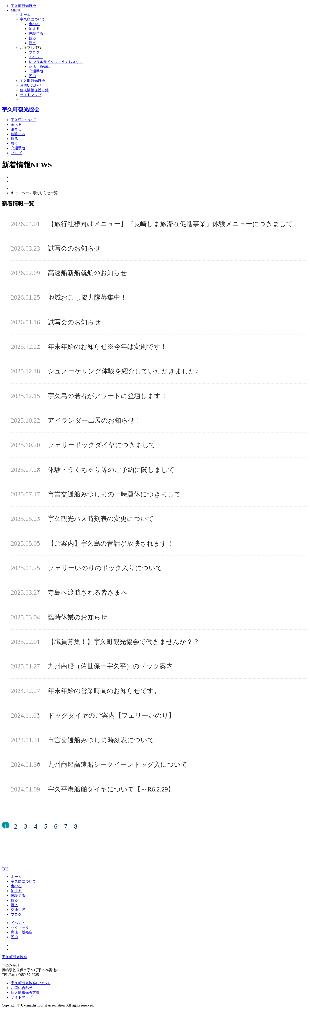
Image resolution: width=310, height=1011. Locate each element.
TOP (5, 869)
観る (32, 38)
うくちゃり (20, 927)
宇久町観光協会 (23, 6)
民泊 (32, 76)
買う (32, 43)
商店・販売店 (39, 66)
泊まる (34, 29)
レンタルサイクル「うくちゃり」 (56, 62)
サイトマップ (21, 997)
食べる (34, 24)
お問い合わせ (21, 988)
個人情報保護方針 (25, 992)
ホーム (16, 877)
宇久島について (23, 120)
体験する (36, 33)
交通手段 (36, 71)
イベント (36, 57)
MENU (16, 10)
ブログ (34, 52)
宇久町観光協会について (30, 983)
